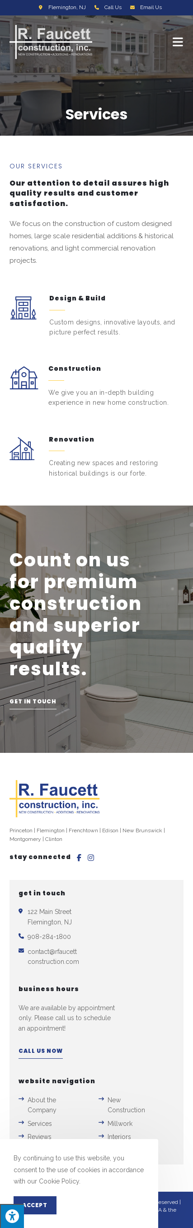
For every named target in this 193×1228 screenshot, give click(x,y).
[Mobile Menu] (178, 42)
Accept (35, 1205)
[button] (32, 704)
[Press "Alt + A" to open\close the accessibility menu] (12, 1216)
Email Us (151, 7)
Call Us (113, 7)
